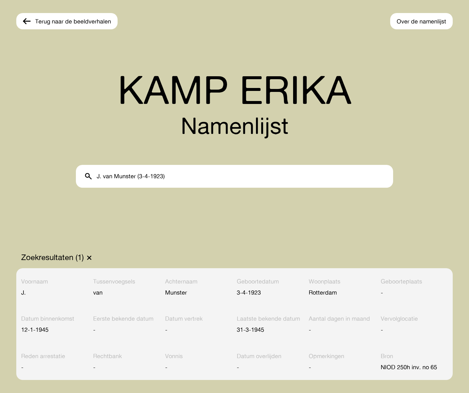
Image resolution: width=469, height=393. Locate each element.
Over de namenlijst (421, 21)
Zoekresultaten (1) (52, 257)
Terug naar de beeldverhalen (73, 21)
